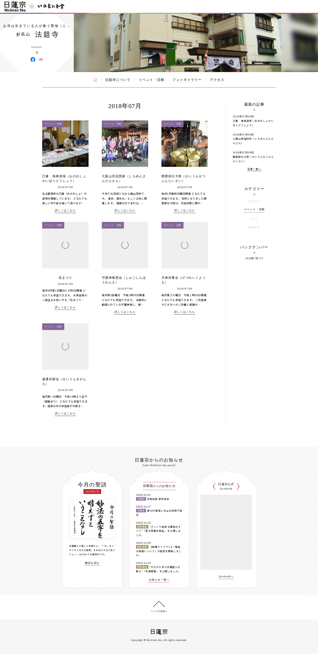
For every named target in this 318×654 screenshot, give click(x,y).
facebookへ (226, 576)
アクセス (217, 80)
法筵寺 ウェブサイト (40, 59)
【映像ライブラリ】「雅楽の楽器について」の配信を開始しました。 (159, 551)
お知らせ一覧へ (159, 579)
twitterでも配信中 (89, 554)
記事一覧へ (254, 169)
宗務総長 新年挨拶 (158, 499)
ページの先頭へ (159, 611)
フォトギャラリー (187, 80)
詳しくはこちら (65, 210)
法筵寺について (118, 80)
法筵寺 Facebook (32, 59)
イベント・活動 (152, 80)
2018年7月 (252, 258)
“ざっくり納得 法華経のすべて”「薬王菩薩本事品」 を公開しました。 (158, 531)
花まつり (65, 277)
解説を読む (92, 563)
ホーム (95, 79)
